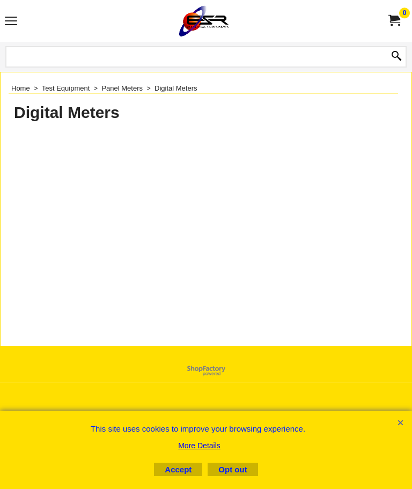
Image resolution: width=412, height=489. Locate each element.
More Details (199, 445)
